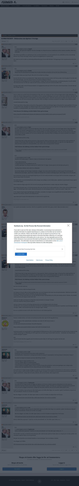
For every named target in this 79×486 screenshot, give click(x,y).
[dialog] (39, 243)
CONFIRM (23, 254)
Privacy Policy (49, 260)
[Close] (68, 225)
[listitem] (39, 249)
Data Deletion (29, 260)
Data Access (39, 260)
